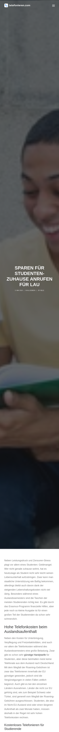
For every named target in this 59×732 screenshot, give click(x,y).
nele (42, 284)
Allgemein (31, 284)
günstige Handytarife (35, 641)
